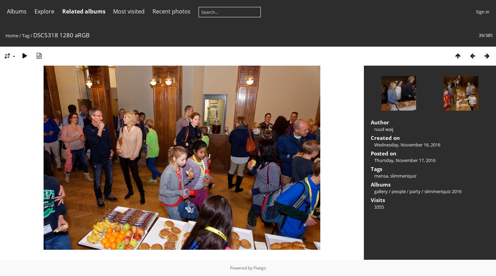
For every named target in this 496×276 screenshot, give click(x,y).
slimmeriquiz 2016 (442, 191)
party (415, 191)
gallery (381, 191)
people (399, 191)
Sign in (482, 12)
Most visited (129, 11)
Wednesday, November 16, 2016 (407, 145)
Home (12, 35)
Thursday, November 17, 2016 (404, 160)
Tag (25, 35)
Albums (17, 11)
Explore (44, 11)
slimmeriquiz (403, 176)
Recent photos (172, 11)
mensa (381, 176)
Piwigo (260, 268)
